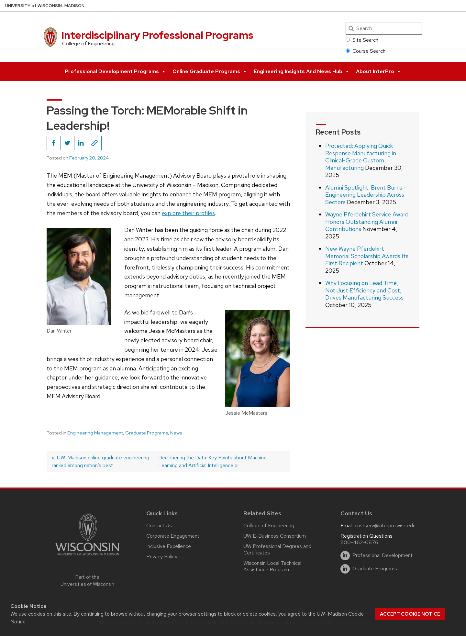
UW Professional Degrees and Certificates (277, 549)
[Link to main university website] (87, 556)
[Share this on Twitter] (67, 143)
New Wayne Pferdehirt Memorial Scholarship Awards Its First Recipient (366, 256)
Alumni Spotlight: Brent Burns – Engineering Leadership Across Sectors (366, 195)
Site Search (362, 40)
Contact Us (159, 525)
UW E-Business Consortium (274, 535)
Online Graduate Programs (209, 71)
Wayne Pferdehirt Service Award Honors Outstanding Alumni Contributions (366, 222)
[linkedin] (345, 555)
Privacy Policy (161, 556)
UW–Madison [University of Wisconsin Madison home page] (44, 5)
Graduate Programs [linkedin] (374, 568)
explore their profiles (188, 213)
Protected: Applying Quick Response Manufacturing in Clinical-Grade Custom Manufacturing (360, 156)
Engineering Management (95, 433)
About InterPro (378, 71)
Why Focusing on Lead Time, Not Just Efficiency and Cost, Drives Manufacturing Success (364, 290)
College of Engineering (268, 525)
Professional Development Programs (115, 71)
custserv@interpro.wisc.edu (385, 525)
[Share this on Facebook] (54, 143)
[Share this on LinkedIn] (81, 143)
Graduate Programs (146, 433)
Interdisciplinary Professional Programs (157, 35)
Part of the (87, 581)
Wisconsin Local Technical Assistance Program (272, 566)
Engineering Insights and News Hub (302, 71)
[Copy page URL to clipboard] (94, 143)
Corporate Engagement (172, 535)
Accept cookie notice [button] (410, 614)
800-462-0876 (359, 542)
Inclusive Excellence (168, 546)
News (176, 433)
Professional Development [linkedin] (382, 555)
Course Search (365, 51)
